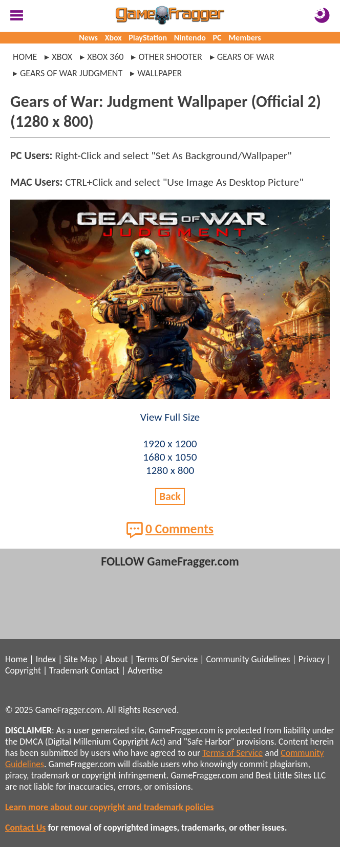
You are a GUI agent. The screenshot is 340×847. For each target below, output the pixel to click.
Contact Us (25, 827)
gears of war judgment (71, 73)
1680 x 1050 (170, 457)
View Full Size (170, 417)
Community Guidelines (248, 659)
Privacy (312, 659)
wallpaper (159, 73)
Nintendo (190, 37)
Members (244, 37)
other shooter (170, 56)
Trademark (69, 670)
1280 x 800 (170, 470)
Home (25, 56)
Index (46, 659)
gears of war (245, 56)
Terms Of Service (167, 659)
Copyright (23, 670)
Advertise (145, 670)
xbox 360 (105, 56)
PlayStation (148, 37)
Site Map (80, 659)
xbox (62, 56)
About (116, 659)
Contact (105, 670)
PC (217, 37)
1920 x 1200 (170, 443)
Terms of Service (232, 752)
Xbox (113, 37)
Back (170, 496)
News (88, 37)
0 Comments (170, 529)
